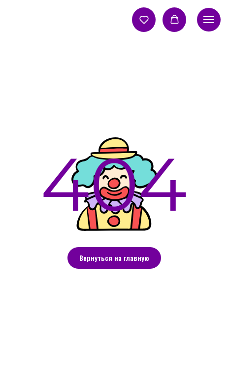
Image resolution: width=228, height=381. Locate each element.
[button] (144, 19)
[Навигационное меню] (208, 19)
